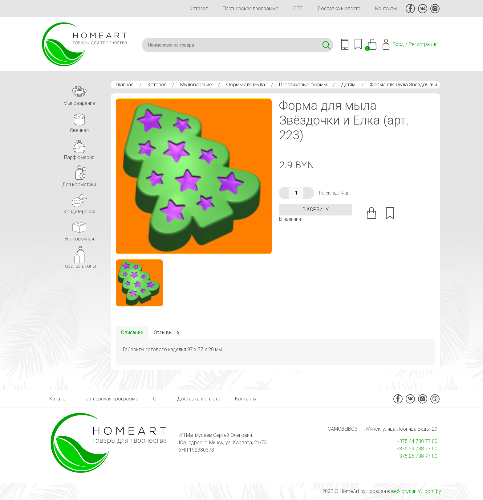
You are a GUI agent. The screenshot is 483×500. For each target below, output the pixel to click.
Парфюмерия (79, 147)
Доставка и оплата (338, 8)
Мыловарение (196, 85)
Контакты (386, 8)
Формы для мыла (245, 85)
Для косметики (79, 174)
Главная (124, 85)
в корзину (315, 209)
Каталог (198, 8)
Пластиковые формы (303, 85)
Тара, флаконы (79, 256)
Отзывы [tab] (167, 333)
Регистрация (423, 44)
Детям (348, 85)
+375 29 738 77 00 (416, 449)
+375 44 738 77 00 (416, 441)
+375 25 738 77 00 (416, 456)
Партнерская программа (250, 8)
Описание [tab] (132, 332)
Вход (398, 44)
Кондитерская (79, 202)
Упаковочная (79, 229)
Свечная (79, 120)
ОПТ (297, 8)
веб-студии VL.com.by (416, 491)
